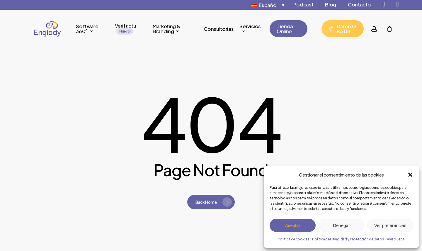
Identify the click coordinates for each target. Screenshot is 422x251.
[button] (410, 175)
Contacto (359, 4)
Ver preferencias (390, 225)
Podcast (303, 4)
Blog (330, 4)
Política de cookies (293, 239)
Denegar (341, 225)
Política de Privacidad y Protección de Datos (348, 239)
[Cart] (389, 29)
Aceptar (292, 225)
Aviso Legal (396, 239)
